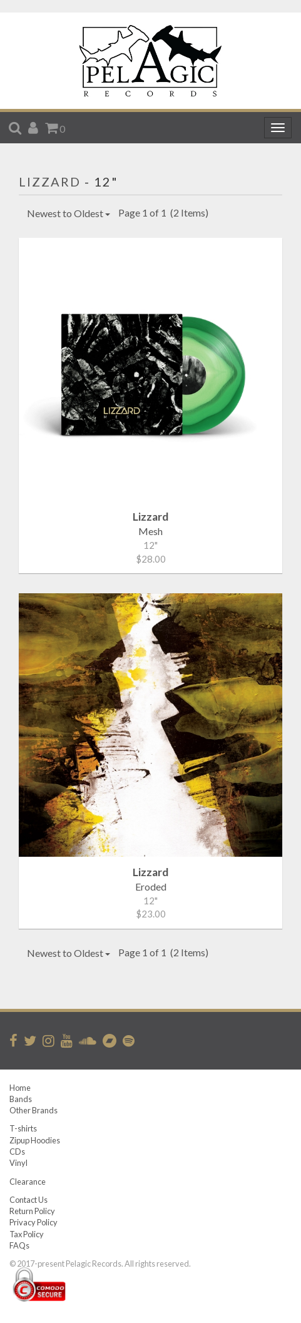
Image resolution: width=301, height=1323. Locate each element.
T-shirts (23, 1128)
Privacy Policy (33, 1222)
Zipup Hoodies (34, 1140)
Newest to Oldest (68, 213)
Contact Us (28, 1200)
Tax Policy (26, 1234)
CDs (17, 1152)
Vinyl (18, 1163)
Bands (20, 1099)
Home (20, 1088)
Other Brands (33, 1110)
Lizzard (50, 181)
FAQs (19, 1245)
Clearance (27, 1182)
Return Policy (32, 1211)
